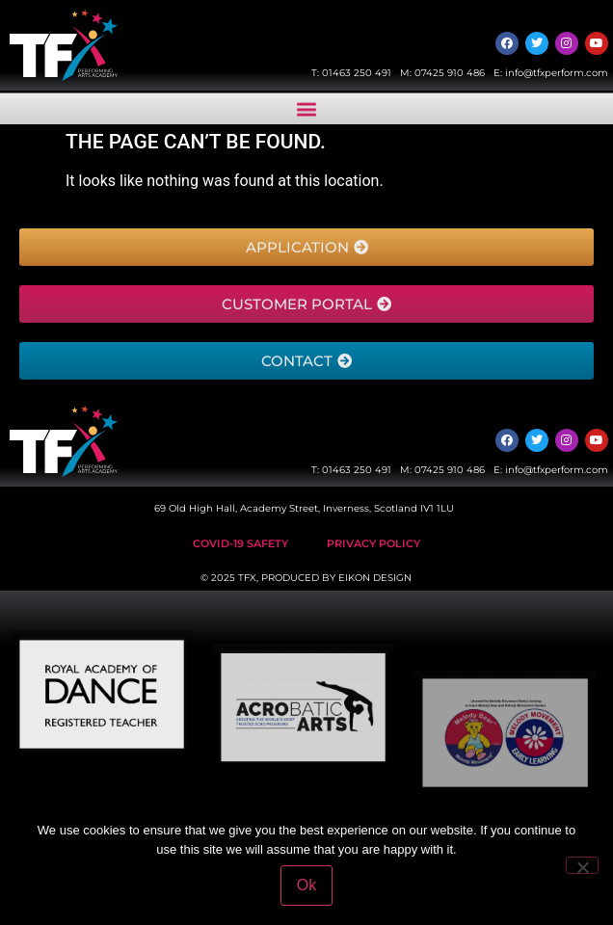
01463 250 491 (356, 72)
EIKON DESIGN (375, 577)
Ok (306, 885)
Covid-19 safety (240, 543)
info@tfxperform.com (556, 72)
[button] (307, 110)
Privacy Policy (373, 543)
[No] (582, 865)
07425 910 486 (449, 72)
